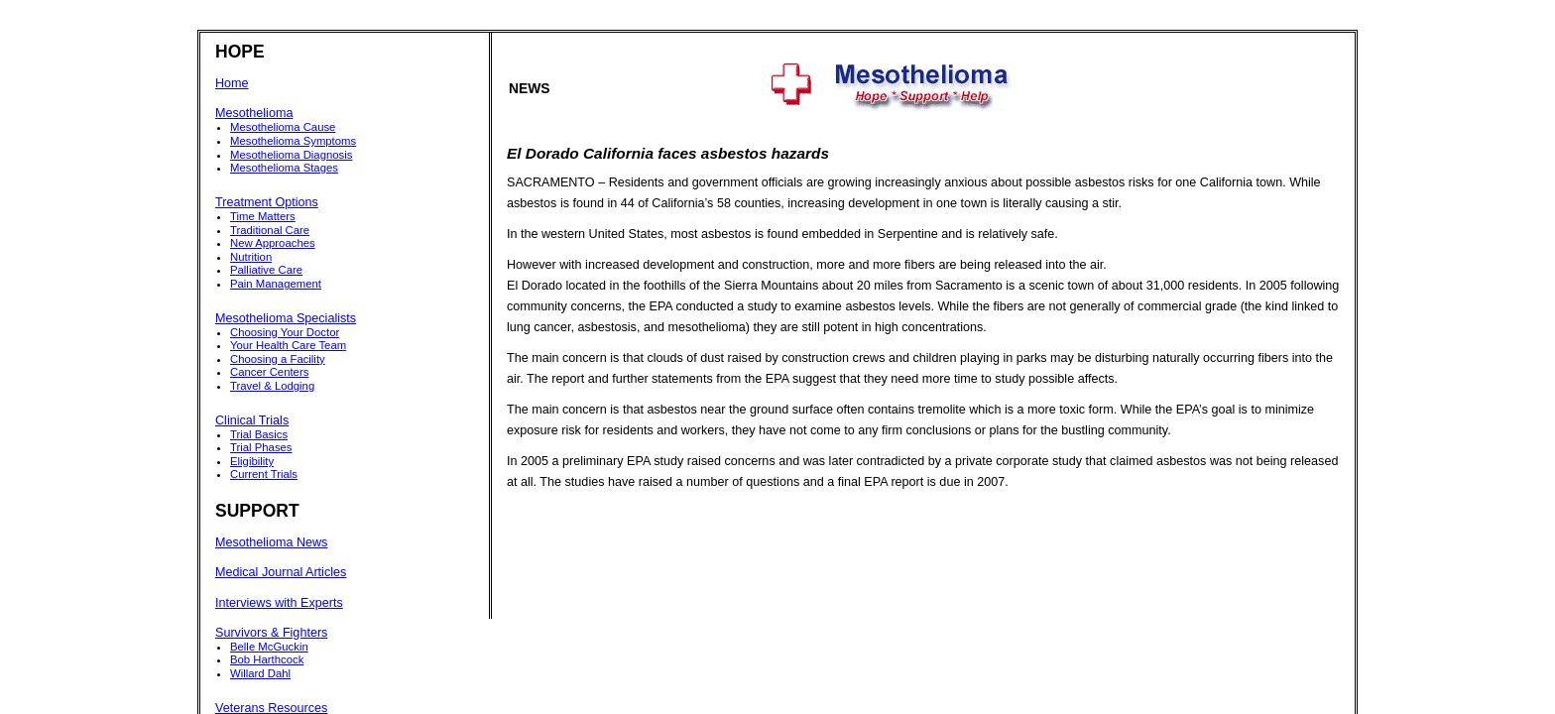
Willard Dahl (260, 673)
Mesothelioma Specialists (285, 318)
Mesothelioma (254, 113)
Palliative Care (266, 270)
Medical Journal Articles (280, 572)
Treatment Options (266, 202)
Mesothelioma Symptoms (293, 141)
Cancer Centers (269, 372)
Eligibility (252, 461)
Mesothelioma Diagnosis (291, 155)
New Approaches (272, 243)
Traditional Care (269, 230)
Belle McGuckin (269, 647)
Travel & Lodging (272, 386)
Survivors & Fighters (271, 633)
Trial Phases (261, 447)
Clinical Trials (252, 420)
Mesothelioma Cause (282, 127)
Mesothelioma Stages (284, 168)
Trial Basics (259, 434)
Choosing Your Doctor (284, 332)
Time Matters (263, 216)
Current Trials (264, 474)
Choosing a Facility (277, 359)
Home (232, 83)
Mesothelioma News (271, 542)
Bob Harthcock (266, 659)
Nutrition (251, 257)
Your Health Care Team (288, 345)
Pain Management (275, 284)
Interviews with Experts (279, 603)
